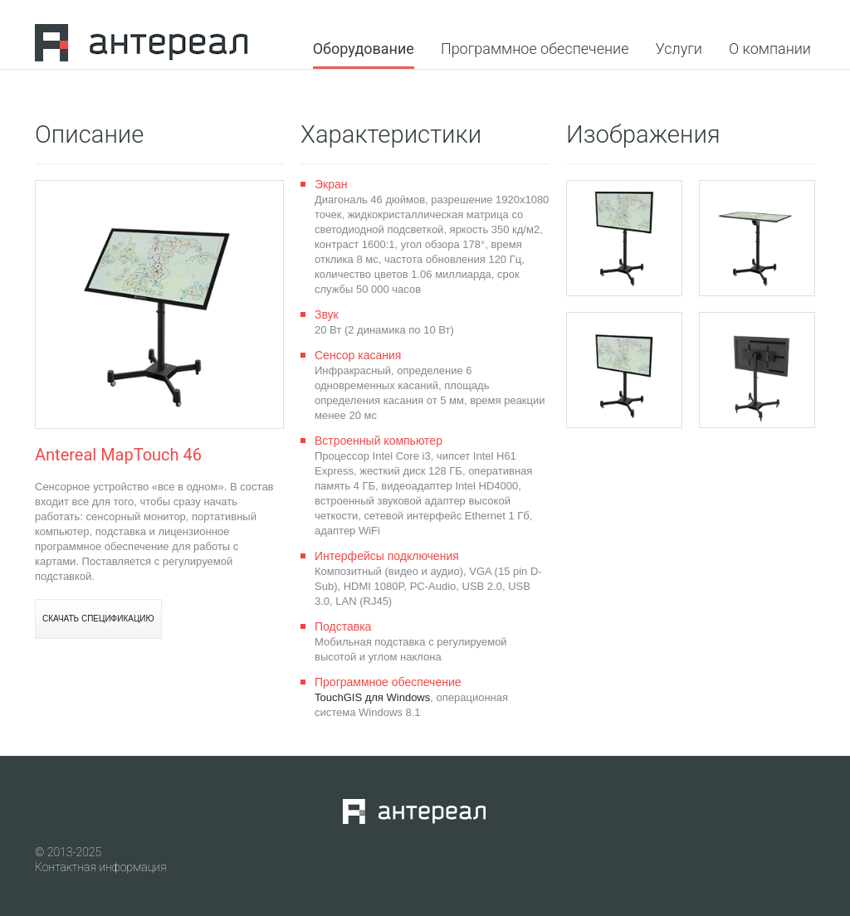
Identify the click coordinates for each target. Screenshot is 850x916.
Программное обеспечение (535, 49)
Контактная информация (101, 867)
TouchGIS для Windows (372, 697)
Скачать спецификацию (98, 618)
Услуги (679, 49)
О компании (770, 49)
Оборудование (363, 49)
